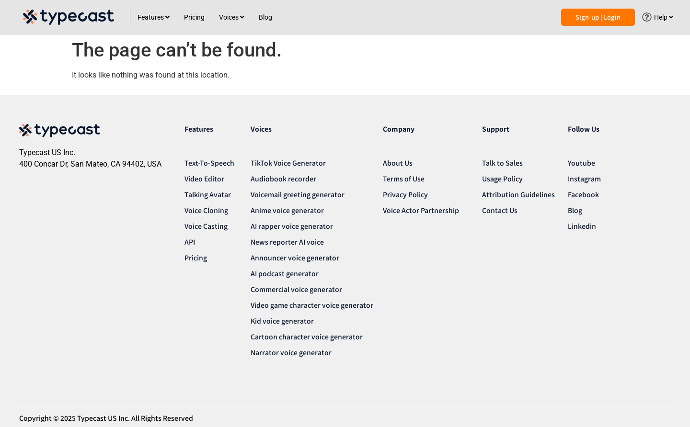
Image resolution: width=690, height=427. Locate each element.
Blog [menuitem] (265, 17)
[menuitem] (153, 17)
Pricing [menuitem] (194, 17)
